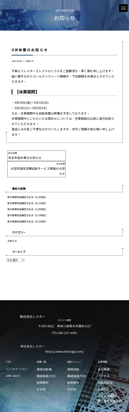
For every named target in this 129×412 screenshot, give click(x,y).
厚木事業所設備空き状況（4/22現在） (27, 210)
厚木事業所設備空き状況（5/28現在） (27, 198)
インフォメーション (16, 358)
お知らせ (29, 61)
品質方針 (104, 379)
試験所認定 (105, 372)
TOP (8, 351)
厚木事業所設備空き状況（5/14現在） (27, 204)
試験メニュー (74, 351)
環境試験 (73, 359)
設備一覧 (41, 351)
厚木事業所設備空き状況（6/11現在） (27, 192)
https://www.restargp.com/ (64, 341)
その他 (41, 379)
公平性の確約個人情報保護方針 (110, 388)
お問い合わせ (13, 365)
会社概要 (104, 359)
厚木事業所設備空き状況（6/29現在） (27, 186)
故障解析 (43, 372)
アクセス (104, 365)
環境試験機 (44, 359)
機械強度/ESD (46, 365)
